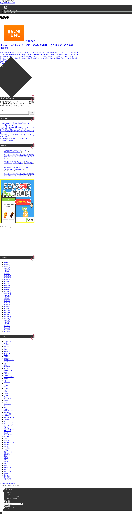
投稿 (8, 494)
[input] (12, 504)
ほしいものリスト (13, 498)
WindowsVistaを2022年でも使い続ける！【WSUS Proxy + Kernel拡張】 (17, 162)
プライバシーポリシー (14, 496)
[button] (21, 504)
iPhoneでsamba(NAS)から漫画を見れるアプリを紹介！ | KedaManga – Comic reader (19, 155)
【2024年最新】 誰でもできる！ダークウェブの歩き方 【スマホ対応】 (18, 151)
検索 (1, 110)
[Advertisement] (39, 81)
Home (9, 492)
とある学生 (29, 163)
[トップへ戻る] (1, 513)
